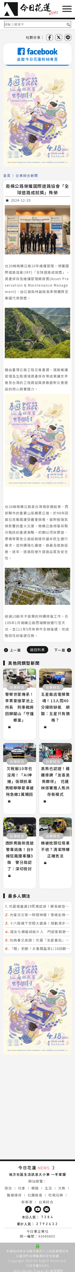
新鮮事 (27, 1201)
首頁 (7, 175)
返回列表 (37, 649)
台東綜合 (46, 1201)
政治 (8, 1187)
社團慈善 (35, 1195)
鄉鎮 (35, 1187)
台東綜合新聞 (27, 175)
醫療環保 (14, 1195)
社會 (21, 1187)
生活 (48, 1187)
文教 (62, 1187)
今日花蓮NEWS (37, 1265)
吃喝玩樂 (55, 1195)
